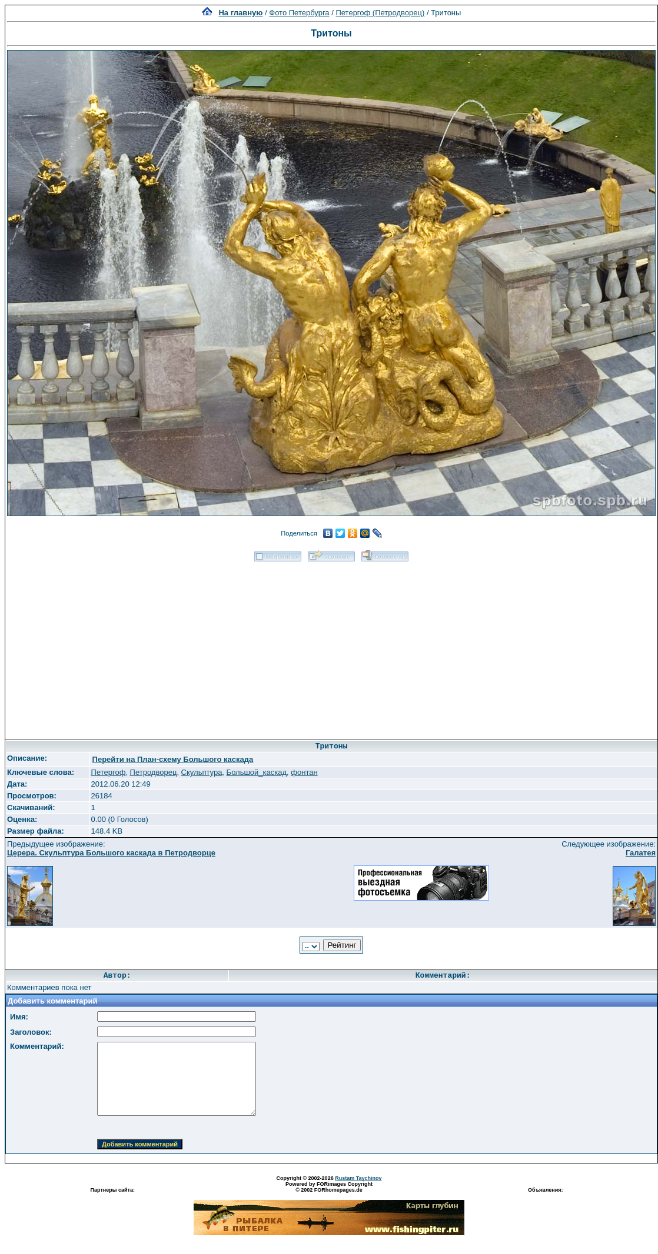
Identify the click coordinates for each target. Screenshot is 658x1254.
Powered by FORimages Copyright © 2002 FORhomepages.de (329, 1187)
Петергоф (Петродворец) (379, 12)
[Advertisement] (331, 646)
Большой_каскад (257, 772)
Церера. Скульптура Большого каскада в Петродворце (111, 852)
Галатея (641, 852)
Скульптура (201, 772)
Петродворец (153, 772)
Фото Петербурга (299, 12)
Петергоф (108, 772)
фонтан (304, 772)
